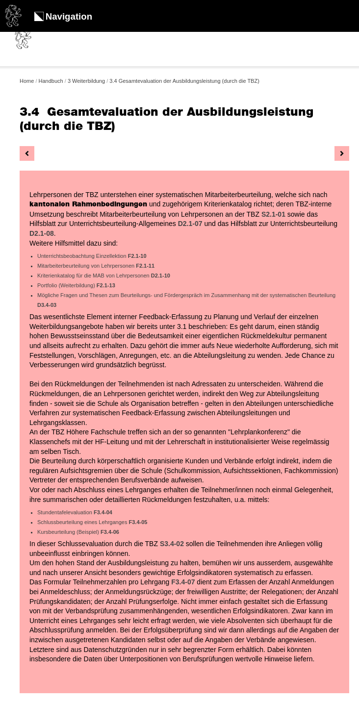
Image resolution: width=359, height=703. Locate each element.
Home (27, 81)
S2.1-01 (273, 214)
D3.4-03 (46, 305)
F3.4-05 (138, 522)
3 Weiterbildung (86, 81)
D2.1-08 (41, 233)
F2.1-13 (106, 285)
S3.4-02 (173, 544)
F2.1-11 (145, 266)
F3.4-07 (183, 582)
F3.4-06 (110, 532)
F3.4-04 (103, 512)
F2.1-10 (137, 256)
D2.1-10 (160, 275)
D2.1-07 (190, 223)
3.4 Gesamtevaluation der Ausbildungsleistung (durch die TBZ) (184, 81)
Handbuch (51, 81)
